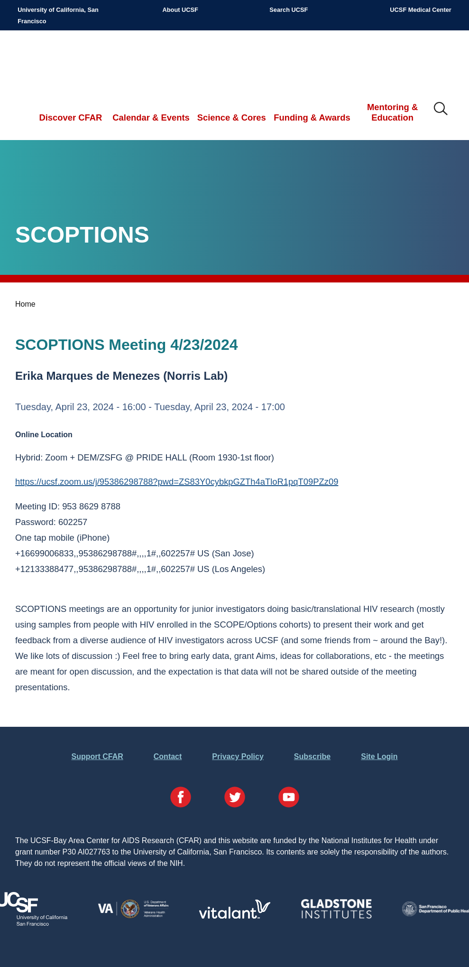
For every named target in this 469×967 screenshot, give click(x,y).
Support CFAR (97, 756)
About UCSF (180, 9)
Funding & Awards (312, 117)
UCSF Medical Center (420, 9)
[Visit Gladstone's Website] (336, 916)
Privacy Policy (238, 756)
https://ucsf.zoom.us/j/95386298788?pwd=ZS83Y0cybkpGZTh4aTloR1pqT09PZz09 (176, 482)
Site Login (379, 756)
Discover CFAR (70, 117)
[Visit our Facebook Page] (181, 798)
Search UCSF (288, 9)
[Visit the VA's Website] (133, 916)
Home (25, 304)
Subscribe (312, 756)
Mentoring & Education (392, 112)
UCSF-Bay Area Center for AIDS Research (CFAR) (66, 61)
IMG (441, 109)
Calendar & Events (151, 117)
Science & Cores (231, 117)
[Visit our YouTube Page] (289, 798)
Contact (168, 756)
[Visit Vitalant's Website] (234, 916)
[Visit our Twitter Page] (235, 798)
